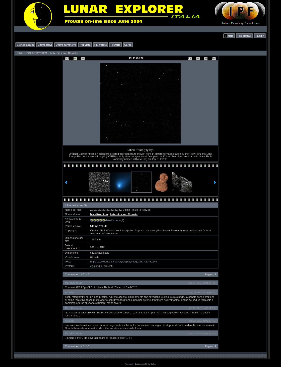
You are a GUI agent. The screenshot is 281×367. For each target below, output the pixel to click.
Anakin (69, 292)
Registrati (245, 35)
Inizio (230, 35)
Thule (103, 226)
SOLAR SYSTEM (36, 53)
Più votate (100, 44)
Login (260, 35)
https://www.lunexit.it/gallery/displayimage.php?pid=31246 (123, 261)
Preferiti (115, 44)
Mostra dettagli (114, 220)
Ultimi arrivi (45, 44)
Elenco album (25, 44)
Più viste (85, 44)
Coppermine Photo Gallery (145, 364)
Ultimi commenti (66, 44)
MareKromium (99, 214)
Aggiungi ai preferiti (101, 265)
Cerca (127, 44)
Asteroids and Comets (64, 53)
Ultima (94, 226)
